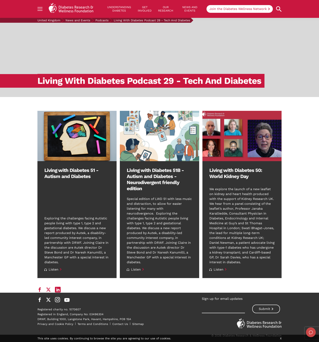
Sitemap (138, 324)
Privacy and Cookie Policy (55, 324)
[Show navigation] (40, 9)
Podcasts (102, 20)
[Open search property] (279, 9)
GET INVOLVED (145, 8)
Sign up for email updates (222, 299)
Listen (51, 269)
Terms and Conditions (93, 324)
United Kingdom (48, 20)
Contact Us (120, 324)
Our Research (165, 8)
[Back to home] (71, 9)
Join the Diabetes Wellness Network (238, 9)
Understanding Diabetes (119, 8)
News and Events (189, 8)
